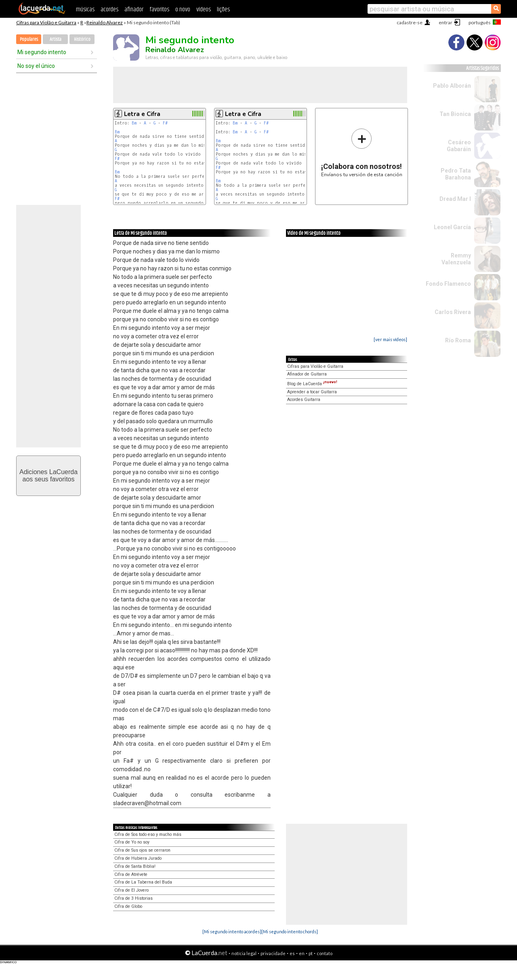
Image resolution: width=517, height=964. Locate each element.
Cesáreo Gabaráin (459, 145)
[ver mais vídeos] (390, 339)
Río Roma (458, 340)
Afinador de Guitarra (307, 374)
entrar (445, 22)
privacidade (273, 953)
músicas (85, 9)
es (292, 953)
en (302, 953)
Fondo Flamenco (448, 284)
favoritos (159, 9)
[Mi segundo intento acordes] (231, 931)
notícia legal (243, 953)
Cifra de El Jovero (131, 890)
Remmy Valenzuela (456, 259)
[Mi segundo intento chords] (289, 931)
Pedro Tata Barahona (456, 174)
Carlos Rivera (453, 312)
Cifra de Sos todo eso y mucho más (147, 834)
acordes (109, 9)
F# (165, 123)
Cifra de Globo (128, 906)
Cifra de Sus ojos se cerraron (142, 850)
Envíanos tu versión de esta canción (361, 152)
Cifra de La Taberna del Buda (143, 882)
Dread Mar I (455, 199)
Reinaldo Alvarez (104, 22)
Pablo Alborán (452, 85)
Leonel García (452, 227)
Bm (134, 123)
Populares (29, 39)
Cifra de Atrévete (130, 874)
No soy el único (36, 66)
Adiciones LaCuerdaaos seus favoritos (48, 475)
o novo (182, 9)
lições (223, 9)
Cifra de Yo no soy (131, 842)
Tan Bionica (455, 114)
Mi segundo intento (41, 52)
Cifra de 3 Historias (133, 898)
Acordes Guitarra (303, 399)
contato (324, 953)
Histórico (82, 39)
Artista (55, 39)
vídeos (203, 9)
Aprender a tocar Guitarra (312, 391)
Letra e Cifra (142, 114)
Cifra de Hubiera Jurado (138, 858)
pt (311, 953)
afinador (133, 9)
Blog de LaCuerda (312, 383)
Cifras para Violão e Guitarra (46, 22)
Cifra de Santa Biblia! (135, 866)
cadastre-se (409, 22)
